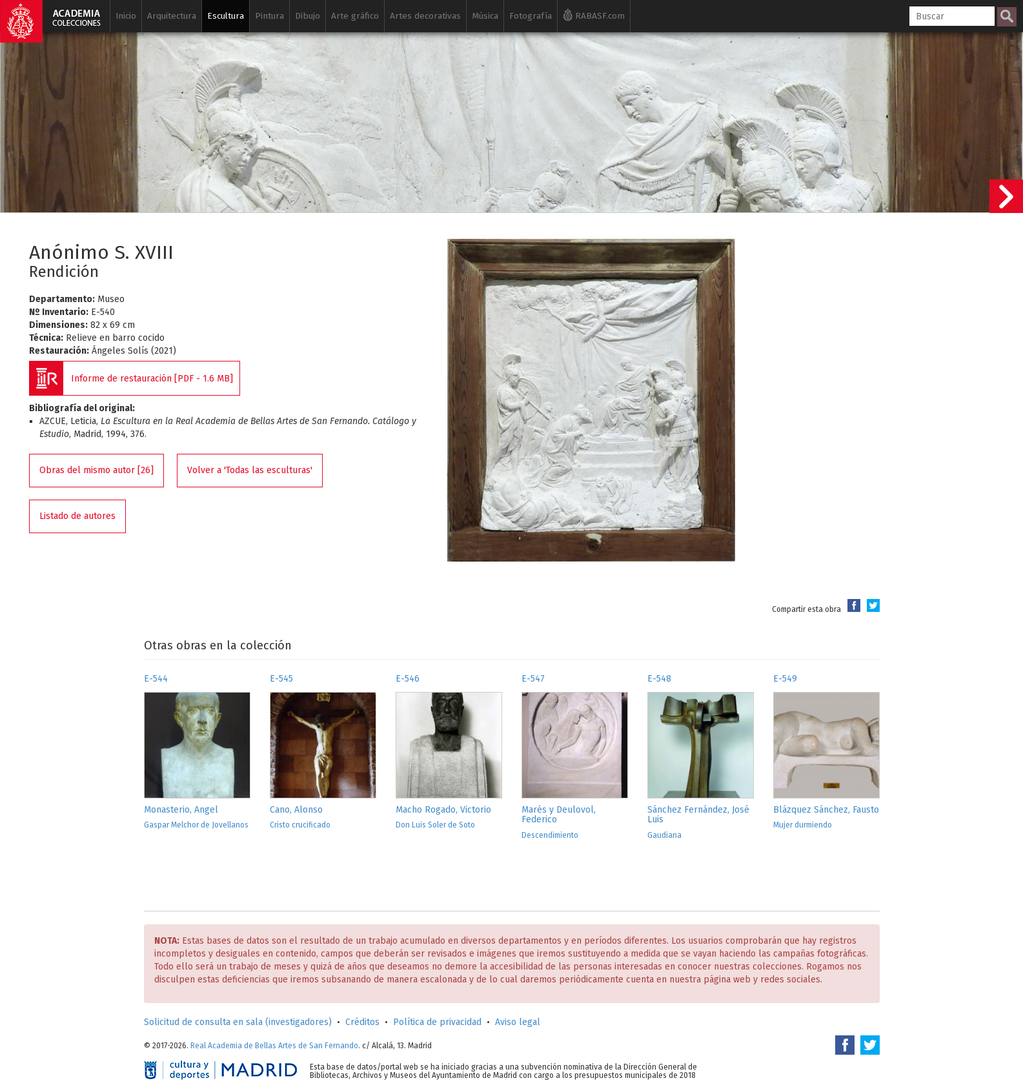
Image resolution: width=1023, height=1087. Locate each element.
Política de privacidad (437, 1022)
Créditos (362, 1022)
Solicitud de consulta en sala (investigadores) (238, 1022)
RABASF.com (594, 14)
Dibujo (307, 15)
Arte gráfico (355, 15)
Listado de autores (77, 516)
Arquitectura (171, 15)
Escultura (225, 15)
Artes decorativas (425, 15)
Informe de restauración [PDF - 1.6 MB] (152, 378)
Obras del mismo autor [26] (96, 470)
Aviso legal (517, 1022)
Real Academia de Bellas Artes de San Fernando (274, 1045)
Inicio (126, 15)
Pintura (269, 15)
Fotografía (530, 15)
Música (485, 15)
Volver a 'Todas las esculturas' (249, 470)
